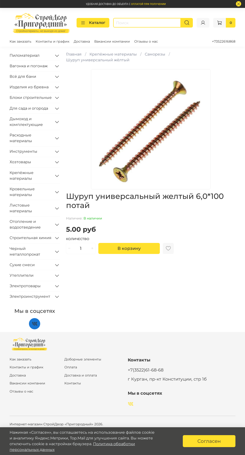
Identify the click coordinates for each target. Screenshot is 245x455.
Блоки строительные (31, 97)
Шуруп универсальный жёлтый (97, 60)
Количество (77, 239)
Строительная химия (30, 238)
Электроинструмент (30, 296)
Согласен (209, 441)
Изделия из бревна (29, 87)
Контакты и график (52, 41)
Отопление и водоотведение (25, 224)
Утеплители (21, 275)
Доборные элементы (82, 359)
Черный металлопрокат (25, 251)
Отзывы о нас (146, 41)
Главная (74, 54)
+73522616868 (223, 41)
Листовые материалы (21, 208)
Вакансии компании (112, 41)
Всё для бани (23, 76)
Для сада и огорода (29, 108)
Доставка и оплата (80, 375)
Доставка (82, 41)
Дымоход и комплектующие (26, 122)
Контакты (72, 383)
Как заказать (20, 41)
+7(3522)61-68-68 (145, 369)
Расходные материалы (21, 138)
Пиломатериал (24, 55)
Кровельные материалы (22, 192)
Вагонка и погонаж (29, 66)
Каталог (93, 22)
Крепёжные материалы (113, 54)
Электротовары (25, 286)
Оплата (70, 367)
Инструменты (23, 151)
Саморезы (155, 54)
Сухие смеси (22, 265)
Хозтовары (20, 162)
